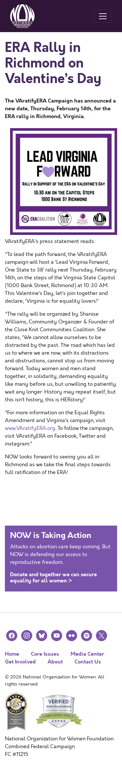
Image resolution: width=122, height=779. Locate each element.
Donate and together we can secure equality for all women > (53, 577)
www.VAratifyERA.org (30, 428)
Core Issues (45, 654)
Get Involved (20, 661)
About (55, 661)
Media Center (87, 654)
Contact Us (88, 661)
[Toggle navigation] (103, 16)
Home (12, 654)
